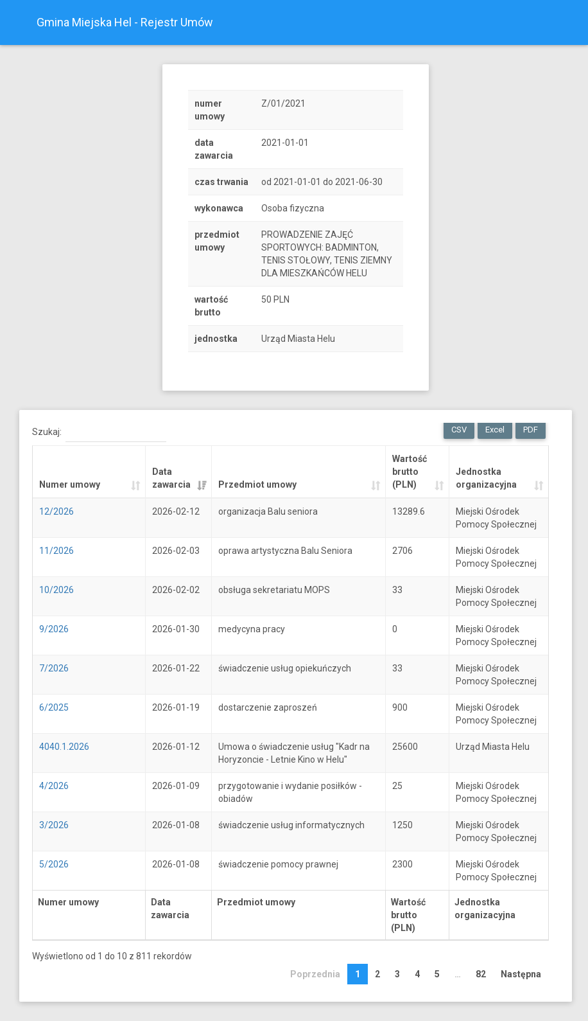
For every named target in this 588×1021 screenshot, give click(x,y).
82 (481, 974)
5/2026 (54, 864)
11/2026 (56, 551)
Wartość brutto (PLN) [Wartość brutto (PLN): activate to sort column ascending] (409, 472)
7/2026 (54, 668)
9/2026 (54, 629)
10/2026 (56, 590)
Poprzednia (315, 974)
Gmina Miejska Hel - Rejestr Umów (125, 22)
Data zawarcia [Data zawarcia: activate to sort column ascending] (171, 478)
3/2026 (54, 825)
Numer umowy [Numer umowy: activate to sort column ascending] (69, 484)
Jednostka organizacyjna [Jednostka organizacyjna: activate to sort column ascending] (486, 478)
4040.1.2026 (64, 746)
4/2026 (54, 786)
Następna (521, 974)
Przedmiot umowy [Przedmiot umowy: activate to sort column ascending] (257, 484)
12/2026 (56, 511)
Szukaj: (99, 432)
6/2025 (54, 707)
